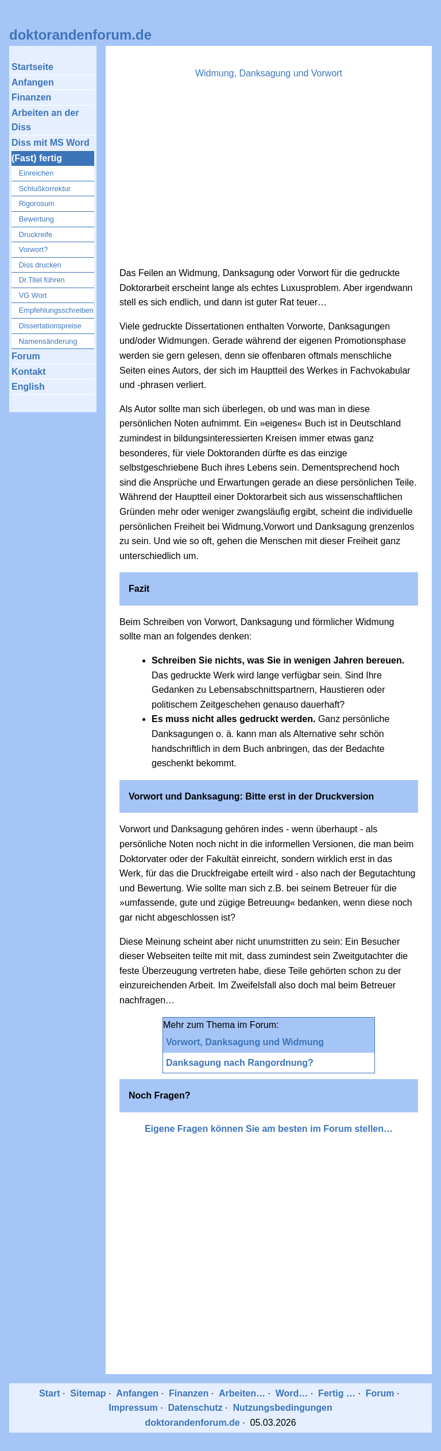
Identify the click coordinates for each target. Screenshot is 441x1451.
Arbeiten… (242, 1393)
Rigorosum (37, 203)
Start (49, 1393)
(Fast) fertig (36, 158)
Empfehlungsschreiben (56, 310)
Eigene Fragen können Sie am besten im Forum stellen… (269, 1129)
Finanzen (31, 97)
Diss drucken (40, 265)
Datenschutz (195, 1408)
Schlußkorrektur (45, 188)
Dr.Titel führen (42, 280)
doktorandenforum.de (80, 34)
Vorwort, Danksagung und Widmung (245, 1042)
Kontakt (28, 372)
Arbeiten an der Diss (45, 120)
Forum (25, 356)
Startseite (32, 67)
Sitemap (88, 1393)
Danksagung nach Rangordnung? (240, 1063)
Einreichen (36, 173)
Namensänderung (48, 341)
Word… (292, 1393)
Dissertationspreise (50, 325)
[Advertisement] (268, 176)
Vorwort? (33, 249)
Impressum (133, 1408)
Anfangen (32, 82)
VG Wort (33, 295)
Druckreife (35, 234)
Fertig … (336, 1393)
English (28, 386)
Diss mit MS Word (50, 143)
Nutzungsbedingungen (282, 1408)
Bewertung (36, 219)
